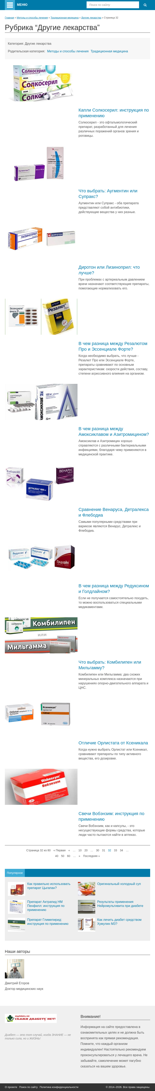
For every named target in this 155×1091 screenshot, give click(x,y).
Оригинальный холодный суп (119, 884)
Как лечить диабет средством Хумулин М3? (119, 921)
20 (86, 850)
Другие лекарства (91, 17)
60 (68, 856)
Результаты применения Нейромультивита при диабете (120, 904)
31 (103, 850)
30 (97, 850)
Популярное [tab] (15, 872)
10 (80, 850)
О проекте (11, 1087)
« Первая (59, 850)
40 (56, 856)
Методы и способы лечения (32, 17)
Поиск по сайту (28, 1087)
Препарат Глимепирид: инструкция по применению (47, 921)
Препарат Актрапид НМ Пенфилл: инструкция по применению (46, 906)
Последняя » (91, 856)
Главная (9, 17)
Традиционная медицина (64, 17)
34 (121, 850)
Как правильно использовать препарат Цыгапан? (48, 886)
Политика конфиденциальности (59, 1087)
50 (62, 856)
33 (115, 850)
